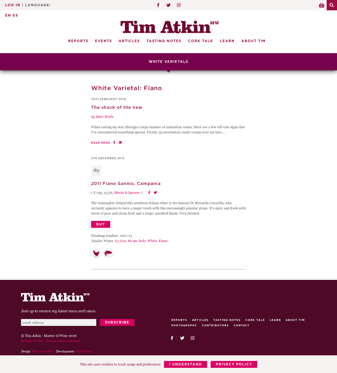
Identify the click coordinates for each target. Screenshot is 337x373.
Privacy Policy (234, 364)
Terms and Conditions (63, 341)
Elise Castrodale (42, 351)
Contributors (215, 325)
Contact (242, 325)
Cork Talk (200, 41)
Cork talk (255, 320)
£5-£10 (120, 241)
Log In (12, 5)
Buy (100, 224)
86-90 (132, 241)
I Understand (185, 364)
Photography (184, 325)
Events (103, 41)
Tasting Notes (164, 41)
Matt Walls (104, 117)
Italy (142, 241)
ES (15, 15)
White (152, 241)
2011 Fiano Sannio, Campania (126, 184)
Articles (129, 41)
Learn (227, 41)
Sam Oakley (83, 351)
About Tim (253, 41)
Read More (100, 143)
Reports (78, 41)
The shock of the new (116, 107)
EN (8, 15)
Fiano (163, 241)
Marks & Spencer (127, 192)
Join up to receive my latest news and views (58, 311)
